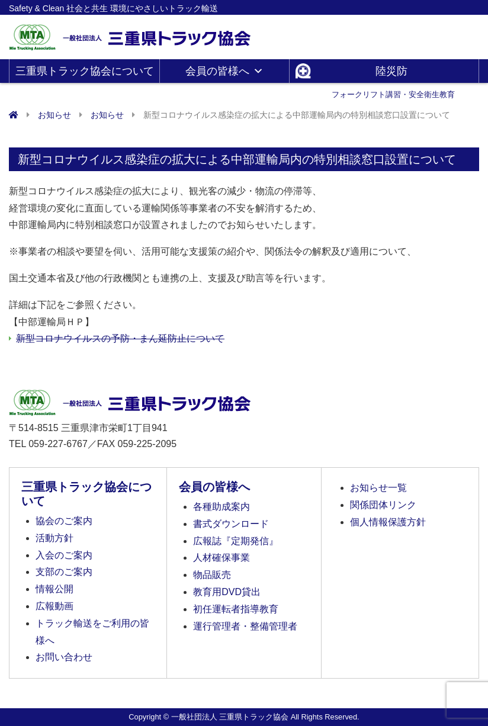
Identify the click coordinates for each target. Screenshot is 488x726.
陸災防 (393, 74)
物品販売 (212, 575)
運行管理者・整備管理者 (245, 626)
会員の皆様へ (224, 71)
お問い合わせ (64, 657)
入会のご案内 (64, 555)
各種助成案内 (221, 507)
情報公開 (54, 589)
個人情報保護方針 (388, 522)
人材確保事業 (221, 557)
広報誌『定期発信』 (235, 541)
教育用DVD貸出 (227, 592)
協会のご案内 (64, 521)
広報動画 (54, 606)
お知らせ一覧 (378, 488)
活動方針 (54, 538)
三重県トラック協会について (84, 74)
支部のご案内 (64, 572)
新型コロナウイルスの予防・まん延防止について (120, 338)
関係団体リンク (383, 505)
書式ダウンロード (231, 524)
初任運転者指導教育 (235, 609)
